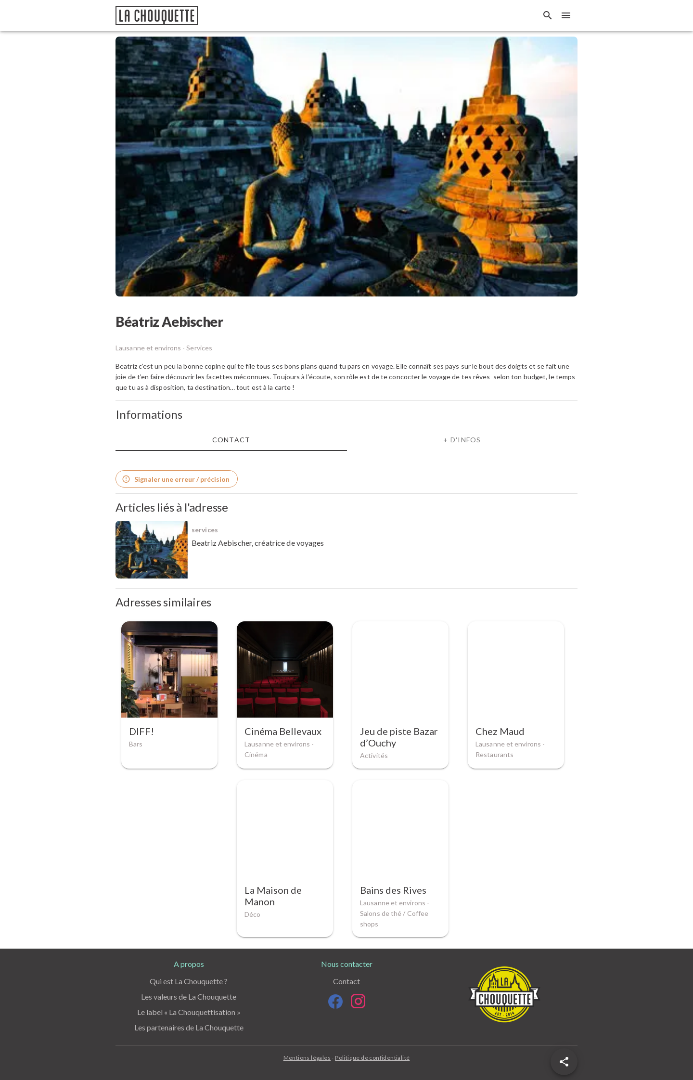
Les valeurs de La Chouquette (188, 996)
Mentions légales (307, 1057)
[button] (564, 1061)
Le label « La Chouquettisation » (189, 1011)
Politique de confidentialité (372, 1057)
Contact (346, 981)
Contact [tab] (231, 440)
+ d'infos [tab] (462, 440)
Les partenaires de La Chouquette (189, 1027)
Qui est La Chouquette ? (189, 981)
